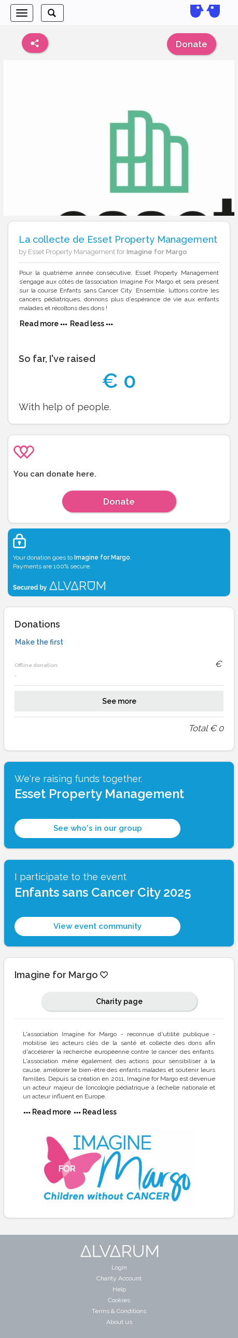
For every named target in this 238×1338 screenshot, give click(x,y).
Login (119, 1267)
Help (119, 1289)
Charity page (119, 1001)
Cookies (119, 1300)
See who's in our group (97, 828)
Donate (191, 44)
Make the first (39, 642)
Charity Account (119, 1278)
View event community (97, 926)
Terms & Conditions (119, 1311)
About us (119, 1322)
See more (119, 701)
